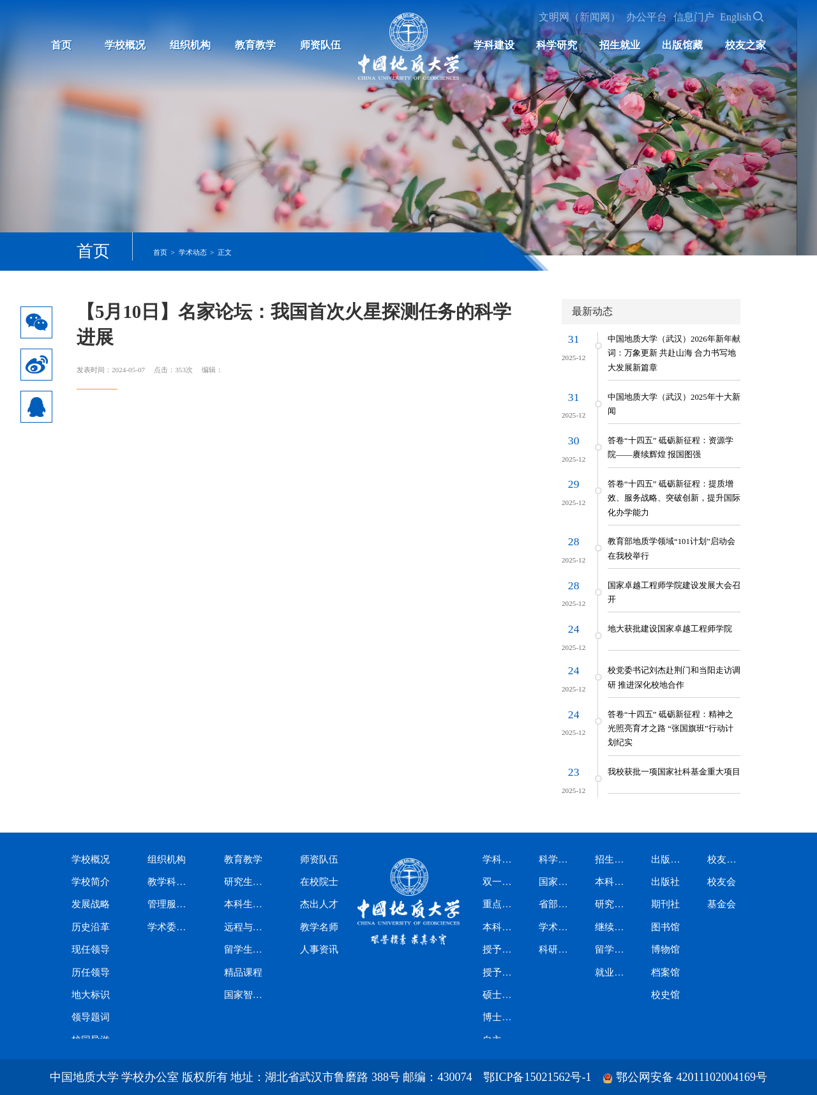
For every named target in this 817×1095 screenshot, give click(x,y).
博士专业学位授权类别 (500, 1017)
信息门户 (693, 16)
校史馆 (665, 995)
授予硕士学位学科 (500, 949)
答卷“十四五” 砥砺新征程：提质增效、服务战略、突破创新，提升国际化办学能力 (674, 498)
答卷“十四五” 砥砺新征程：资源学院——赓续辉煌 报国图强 (670, 447)
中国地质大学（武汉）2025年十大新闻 (674, 404)
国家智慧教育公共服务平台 (247, 995)
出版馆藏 (682, 45)
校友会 (721, 882)
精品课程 (243, 972)
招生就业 (619, 45)
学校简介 (90, 882)
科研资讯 (556, 949)
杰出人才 (319, 904)
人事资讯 (319, 949)
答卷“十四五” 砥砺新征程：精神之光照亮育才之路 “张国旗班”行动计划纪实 (670, 729)
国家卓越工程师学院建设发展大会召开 (674, 592)
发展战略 (90, 904)
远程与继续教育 (247, 927)
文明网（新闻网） (579, 16)
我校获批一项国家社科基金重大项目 (674, 771)
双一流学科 (500, 882)
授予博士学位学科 (500, 972)
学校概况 (125, 45)
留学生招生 (613, 949)
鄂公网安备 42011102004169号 (691, 1077)
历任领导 (90, 972)
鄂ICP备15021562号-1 (537, 1077)
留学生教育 (247, 949)
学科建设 (494, 45)
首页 (61, 45)
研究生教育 (247, 882)
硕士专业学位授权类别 (500, 995)
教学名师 (319, 927)
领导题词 (90, 1017)
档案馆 (665, 972)
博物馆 (665, 949)
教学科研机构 (170, 882)
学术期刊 (556, 927)
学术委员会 (170, 927)
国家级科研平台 (556, 882)
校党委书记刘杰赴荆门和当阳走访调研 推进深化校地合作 (674, 677)
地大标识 (90, 995)
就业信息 (613, 972)
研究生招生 (613, 904)
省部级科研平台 (556, 904)
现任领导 (90, 949)
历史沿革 (90, 927)
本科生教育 (247, 904)
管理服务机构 (170, 904)
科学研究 (556, 45)
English (735, 16)
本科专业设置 (500, 927)
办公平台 (646, 16)
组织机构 (190, 45)
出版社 (665, 882)
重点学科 (500, 904)
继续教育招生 (613, 927)
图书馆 (665, 927)
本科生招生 (613, 882)
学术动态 (193, 252)
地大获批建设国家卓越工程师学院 (670, 628)
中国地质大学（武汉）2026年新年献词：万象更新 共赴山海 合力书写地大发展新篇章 (674, 353)
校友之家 (745, 45)
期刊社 (665, 904)
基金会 (721, 904)
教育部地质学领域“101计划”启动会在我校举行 (671, 548)
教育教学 (255, 45)
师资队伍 (320, 45)
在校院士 (319, 882)
